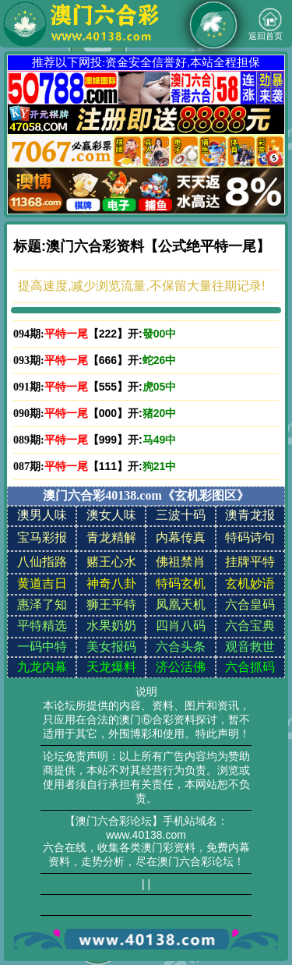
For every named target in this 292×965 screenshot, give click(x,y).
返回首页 (265, 24)
